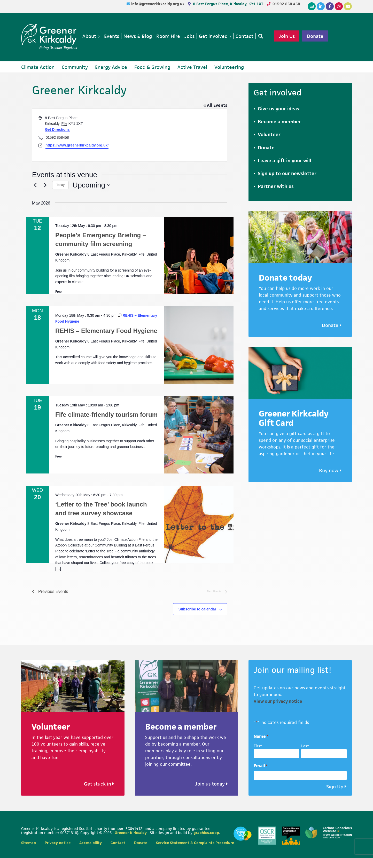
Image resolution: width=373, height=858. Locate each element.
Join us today (211, 784)
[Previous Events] (35, 185)
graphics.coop (206, 832)
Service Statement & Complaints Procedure (195, 842)
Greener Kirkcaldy (49, 34)
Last (305, 746)
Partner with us (276, 186)
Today (60, 185)
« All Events (215, 105)
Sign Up (334, 786)
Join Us (287, 36)
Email (261, 766)
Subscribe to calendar (197, 609)
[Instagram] (339, 6)
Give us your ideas (278, 108)
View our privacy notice (278, 701)
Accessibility (90, 842)
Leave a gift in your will (284, 160)
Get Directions (57, 129)
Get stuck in (99, 784)
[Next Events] (45, 185)
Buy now (330, 470)
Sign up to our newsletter (287, 173)
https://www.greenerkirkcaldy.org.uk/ (76, 145)
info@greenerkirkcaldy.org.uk (158, 3)
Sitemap (28, 842)
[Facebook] (330, 6)
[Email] (312, 6)
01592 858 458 (286, 3)
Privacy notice (58, 842)
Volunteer (269, 134)
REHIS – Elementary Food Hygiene (106, 330)
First (258, 746)
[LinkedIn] (321, 6)
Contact (118, 842)
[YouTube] (348, 6)
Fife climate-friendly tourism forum (106, 414)
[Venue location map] (178, 135)
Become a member (279, 121)
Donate (315, 36)
